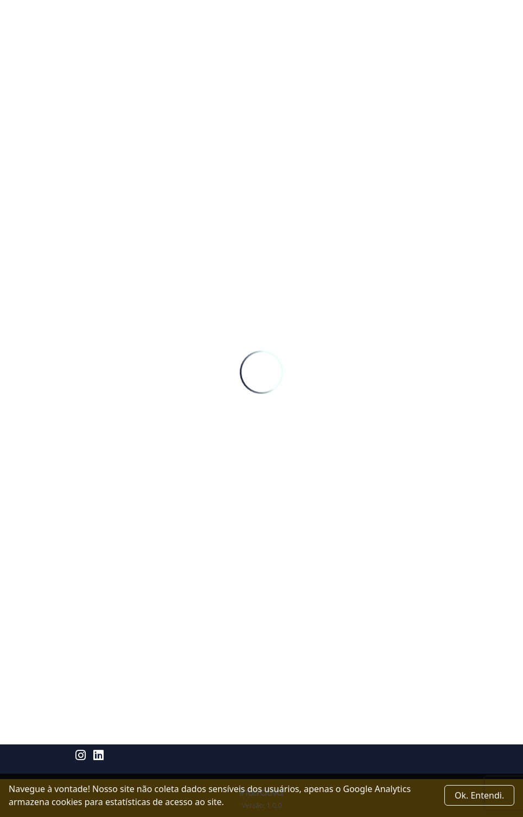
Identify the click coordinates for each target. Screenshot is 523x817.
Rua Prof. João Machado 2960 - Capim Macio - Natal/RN (179, 738)
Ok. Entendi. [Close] (479, 795)
